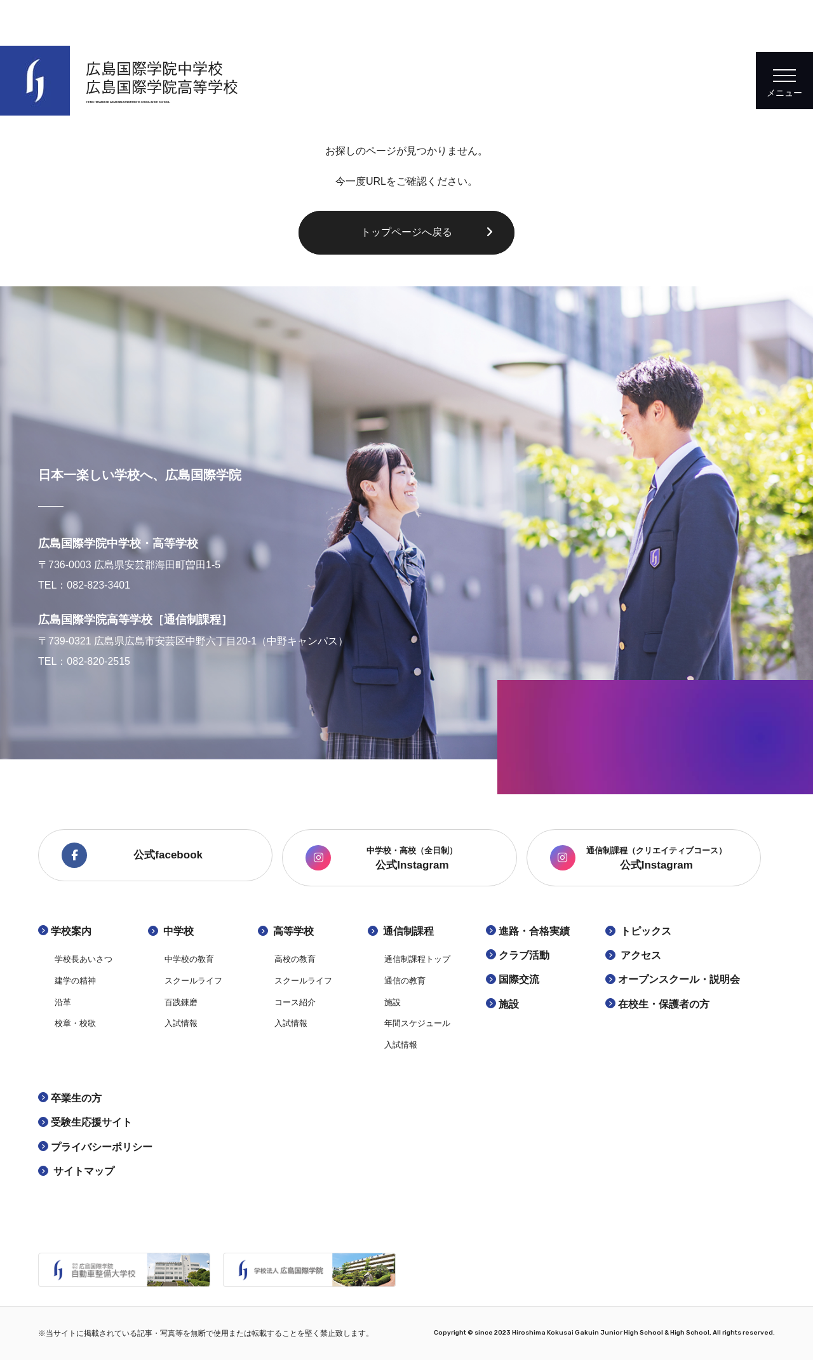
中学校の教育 (189, 959)
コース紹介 (295, 1002)
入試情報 (181, 1023)
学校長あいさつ (83, 959)
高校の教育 (295, 959)
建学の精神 (75, 980)
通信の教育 (405, 980)
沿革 (63, 1002)
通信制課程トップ (417, 959)
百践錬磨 (181, 1002)
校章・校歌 (75, 1023)
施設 (392, 1002)
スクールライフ (193, 980)
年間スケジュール (417, 1023)
